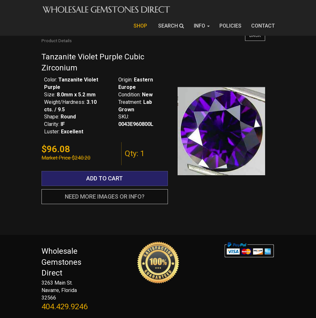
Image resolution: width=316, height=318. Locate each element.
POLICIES (230, 26)
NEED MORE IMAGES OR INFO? (105, 196)
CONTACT (263, 26)
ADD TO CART (104, 178)
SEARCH (171, 26)
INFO (202, 26)
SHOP (141, 26)
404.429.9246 (64, 306)
